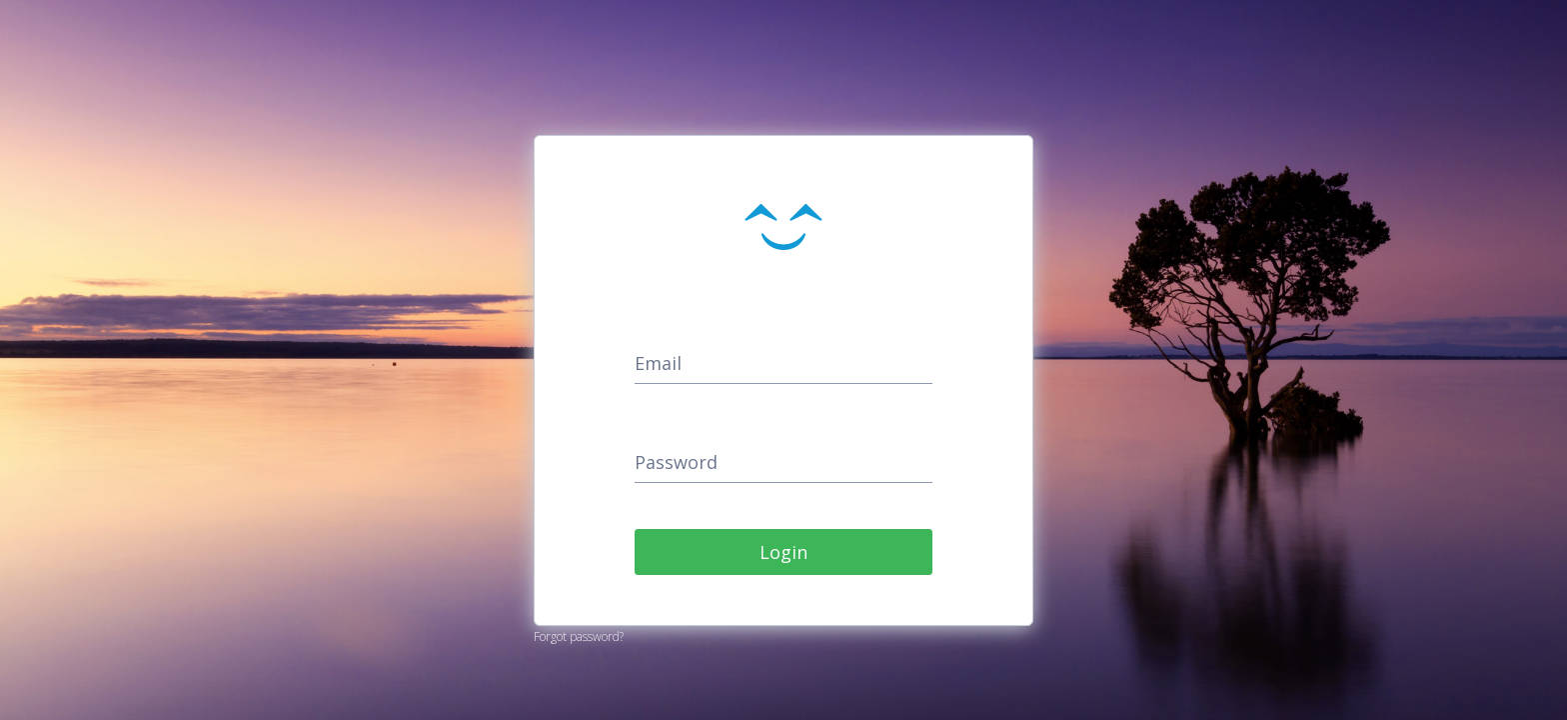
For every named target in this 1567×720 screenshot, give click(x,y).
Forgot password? (579, 636)
